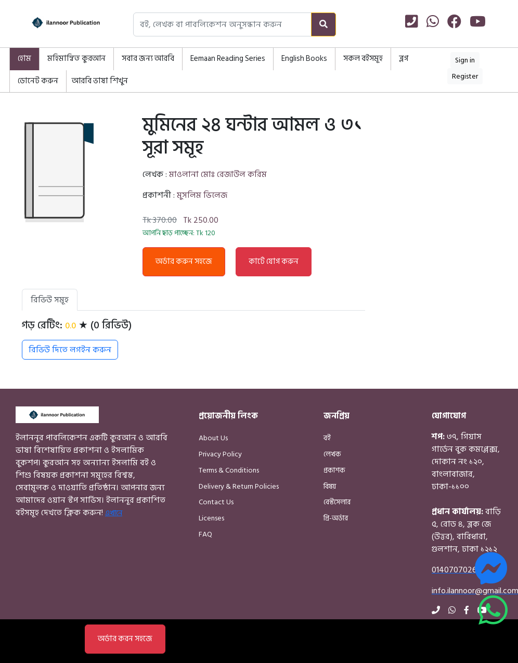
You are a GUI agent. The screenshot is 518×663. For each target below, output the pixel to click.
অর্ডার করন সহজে (125, 638)
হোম (24, 58)
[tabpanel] (193, 339)
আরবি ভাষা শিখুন (100, 80)
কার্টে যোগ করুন (274, 261)
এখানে (113, 512)
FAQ (205, 534)
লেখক (332, 454)
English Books (304, 58)
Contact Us (216, 502)
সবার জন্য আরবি (148, 58)
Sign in (465, 60)
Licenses (211, 518)
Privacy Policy (220, 454)
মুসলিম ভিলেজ (202, 195)
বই (327, 438)
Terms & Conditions (229, 470)
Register (465, 76)
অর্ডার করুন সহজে (184, 261)
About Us (213, 438)
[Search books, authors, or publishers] (222, 24)
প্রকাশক (334, 470)
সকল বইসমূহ (363, 58)
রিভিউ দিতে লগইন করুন (70, 349)
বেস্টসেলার (337, 502)
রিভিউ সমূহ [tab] (50, 300)
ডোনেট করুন (38, 80)
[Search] (323, 24)
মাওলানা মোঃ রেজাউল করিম (218, 174)
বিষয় (329, 486)
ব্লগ (403, 58)
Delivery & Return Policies (239, 486)
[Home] (56, 24)
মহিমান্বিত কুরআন (76, 58)
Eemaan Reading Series (227, 58)
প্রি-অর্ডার (335, 518)
